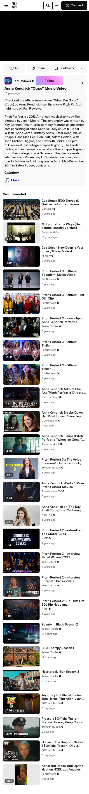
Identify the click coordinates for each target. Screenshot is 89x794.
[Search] (47, 5)
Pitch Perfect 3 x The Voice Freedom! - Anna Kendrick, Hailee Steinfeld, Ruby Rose (62, 461)
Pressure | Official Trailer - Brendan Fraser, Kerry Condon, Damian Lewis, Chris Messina (64, 720)
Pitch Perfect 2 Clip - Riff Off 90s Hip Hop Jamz (63, 603)
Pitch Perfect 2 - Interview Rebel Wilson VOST (61, 555)
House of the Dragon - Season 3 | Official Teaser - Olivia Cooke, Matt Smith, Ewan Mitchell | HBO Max (63, 744)
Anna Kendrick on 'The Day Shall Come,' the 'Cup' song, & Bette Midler (63, 508)
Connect (74, 5)
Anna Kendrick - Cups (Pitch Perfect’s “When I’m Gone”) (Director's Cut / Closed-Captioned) (62, 438)
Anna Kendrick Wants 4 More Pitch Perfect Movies (63, 485)
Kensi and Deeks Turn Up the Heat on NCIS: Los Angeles (62, 767)
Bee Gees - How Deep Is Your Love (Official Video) (62, 249)
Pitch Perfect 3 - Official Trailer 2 (59, 367)
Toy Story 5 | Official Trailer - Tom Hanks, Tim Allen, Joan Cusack (62, 697)
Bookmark (64, 68)
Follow (49, 81)
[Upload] (56, 5)
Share (38, 68)
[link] (19, 80)
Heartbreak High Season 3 (60, 672)
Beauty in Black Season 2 (60, 624)
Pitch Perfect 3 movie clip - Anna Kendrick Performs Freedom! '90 (62, 320)
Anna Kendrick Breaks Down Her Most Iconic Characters (62, 414)
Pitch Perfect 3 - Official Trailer (59, 343)
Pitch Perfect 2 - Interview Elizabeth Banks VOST (61, 579)
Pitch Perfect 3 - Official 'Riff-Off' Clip (63, 296)
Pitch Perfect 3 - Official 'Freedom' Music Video (59, 273)
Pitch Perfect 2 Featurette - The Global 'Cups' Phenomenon (62, 532)
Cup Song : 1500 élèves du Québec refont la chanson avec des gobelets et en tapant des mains (64, 202)
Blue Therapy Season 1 (58, 648)
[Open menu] (6, 5)
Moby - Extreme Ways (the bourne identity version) (61, 226)
